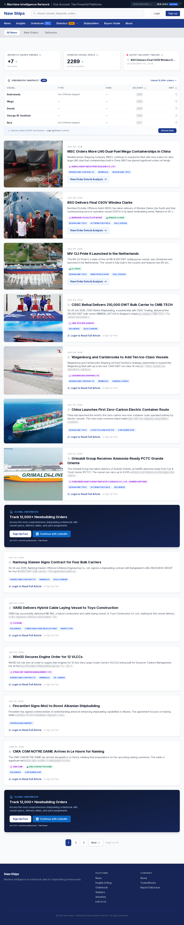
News (7, 23)
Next (95, 842)
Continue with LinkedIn (51, 533)
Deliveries (51, 32)
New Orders (31, 32)
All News (12, 32)
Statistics (67, 23)
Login (157, 13)
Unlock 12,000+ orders (163, 80)
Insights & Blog (103, 882)
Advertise (100, 896)
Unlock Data (167, 130)
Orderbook (41, 23)
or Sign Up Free (110, 335)
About (129, 23)
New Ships (14, 13)
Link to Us (100, 901)
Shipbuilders (91, 23)
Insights (21, 23)
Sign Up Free (20, 533)
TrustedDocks (142, 4)
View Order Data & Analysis (88, 179)
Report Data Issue (150, 887)
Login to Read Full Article (83, 335)
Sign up (172, 13)
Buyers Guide (112, 23)
